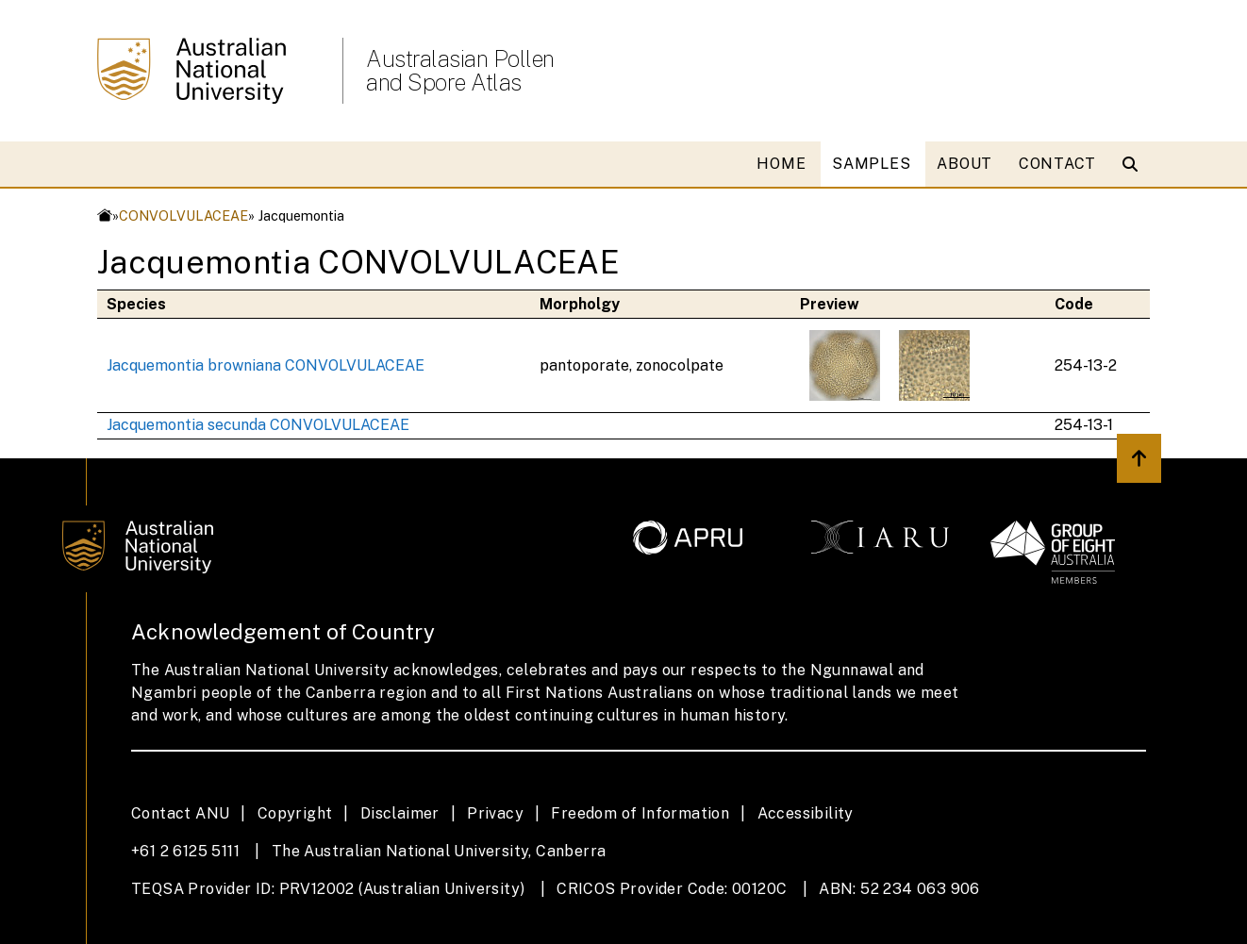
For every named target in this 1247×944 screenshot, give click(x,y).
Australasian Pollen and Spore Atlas (460, 70)
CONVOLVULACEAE (183, 215)
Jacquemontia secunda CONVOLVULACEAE (258, 425)
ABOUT (964, 164)
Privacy (495, 813)
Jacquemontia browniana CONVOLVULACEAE (265, 365)
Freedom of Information (640, 813)
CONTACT (1057, 164)
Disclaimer (400, 813)
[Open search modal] (1134, 164)
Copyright (295, 813)
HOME (781, 164)
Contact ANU (180, 813)
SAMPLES (871, 164)
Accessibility (805, 813)
